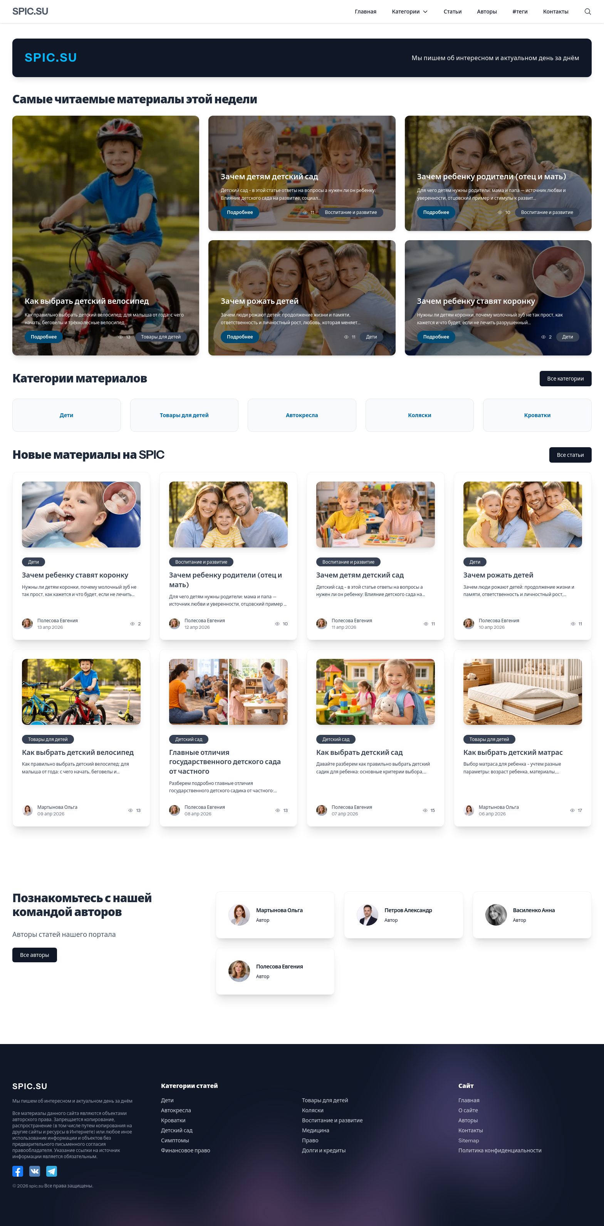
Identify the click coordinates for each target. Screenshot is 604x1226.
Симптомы (175, 1140)
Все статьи (570, 454)
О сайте (468, 1110)
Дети (371, 337)
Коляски (313, 1110)
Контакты (556, 11)
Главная (365, 11)
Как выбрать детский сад (359, 752)
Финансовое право (185, 1150)
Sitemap (468, 1140)
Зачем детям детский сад (360, 575)
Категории (410, 11)
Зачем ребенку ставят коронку (75, 575)
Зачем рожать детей (498, 575)
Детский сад (188, 739)
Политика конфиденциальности (500, 1150)
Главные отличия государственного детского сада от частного (225, 762)
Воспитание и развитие (351, 212)
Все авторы (34, 954)
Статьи (453, 11)
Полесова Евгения (57, 620)
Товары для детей (161, 337)
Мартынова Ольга (57, 807)
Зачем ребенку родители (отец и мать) (225, 580)
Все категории (565, 378)
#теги (520, 11)
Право (310, 1140)
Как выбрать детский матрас (513, 752)
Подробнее (44, 337)
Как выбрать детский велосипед (78, 752)
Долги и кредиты (324, 1150)
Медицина (315, 1130)
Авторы (487, 11)
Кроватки (173, 1120)
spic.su (30, 11)
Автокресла (176, 1110)
